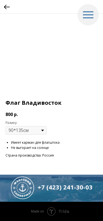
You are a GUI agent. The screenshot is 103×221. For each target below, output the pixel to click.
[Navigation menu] (88, 14)
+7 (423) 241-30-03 (65, 187)
